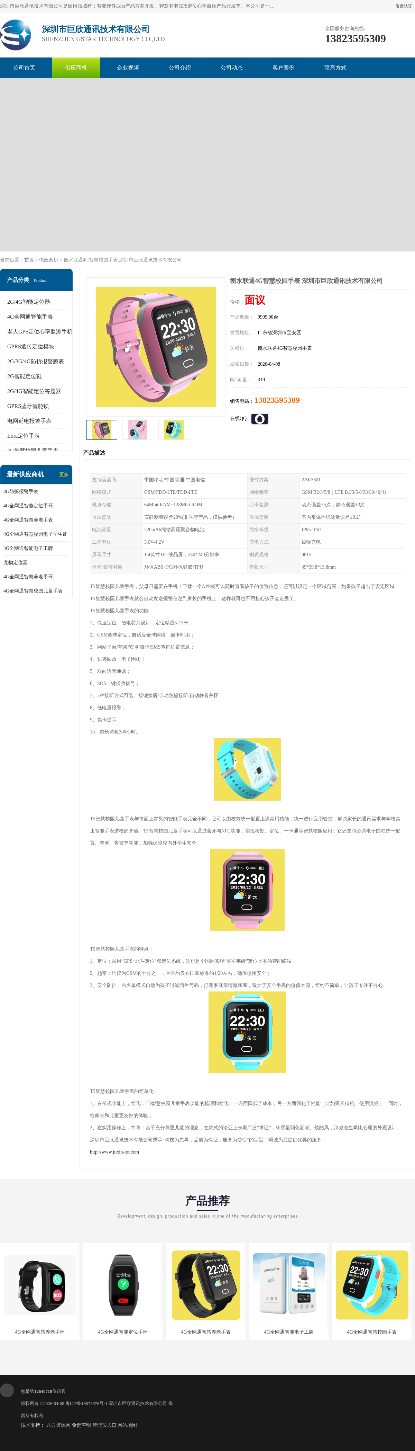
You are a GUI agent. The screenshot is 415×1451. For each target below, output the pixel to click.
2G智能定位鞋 (24, 376)
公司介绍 (180, 68)
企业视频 (128, 68)
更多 (64, 474)
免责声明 (81, 1425)
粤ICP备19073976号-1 (86, 1403)
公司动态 (232, 68)
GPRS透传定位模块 (30, 346)
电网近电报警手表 (29, 421)
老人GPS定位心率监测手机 (40, 332)
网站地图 (127, 1425)
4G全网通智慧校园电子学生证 (35, 534)
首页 (29, 259)
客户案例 (284, 68)
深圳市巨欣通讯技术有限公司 (138, 1403)
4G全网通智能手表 (30, 317)
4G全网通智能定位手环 (28, 505)
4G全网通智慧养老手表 (28, 520)
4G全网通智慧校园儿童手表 (33, 591)
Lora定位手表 (23, 436)
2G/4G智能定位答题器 (34, 391)
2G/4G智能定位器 (28, 302)
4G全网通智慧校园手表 (371, 1332)
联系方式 (335, 68)
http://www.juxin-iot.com (114, 1152)
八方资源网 (58, 1425)
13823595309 (277, 399)
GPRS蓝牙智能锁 (28, 406)
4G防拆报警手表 (20, 491)
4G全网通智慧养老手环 (28, 576)
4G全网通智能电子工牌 (28, 548)
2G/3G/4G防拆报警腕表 (35, 361)
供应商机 (76, 68)
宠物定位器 (15, 562)
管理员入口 (104, 1425)
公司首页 (24, 68)
